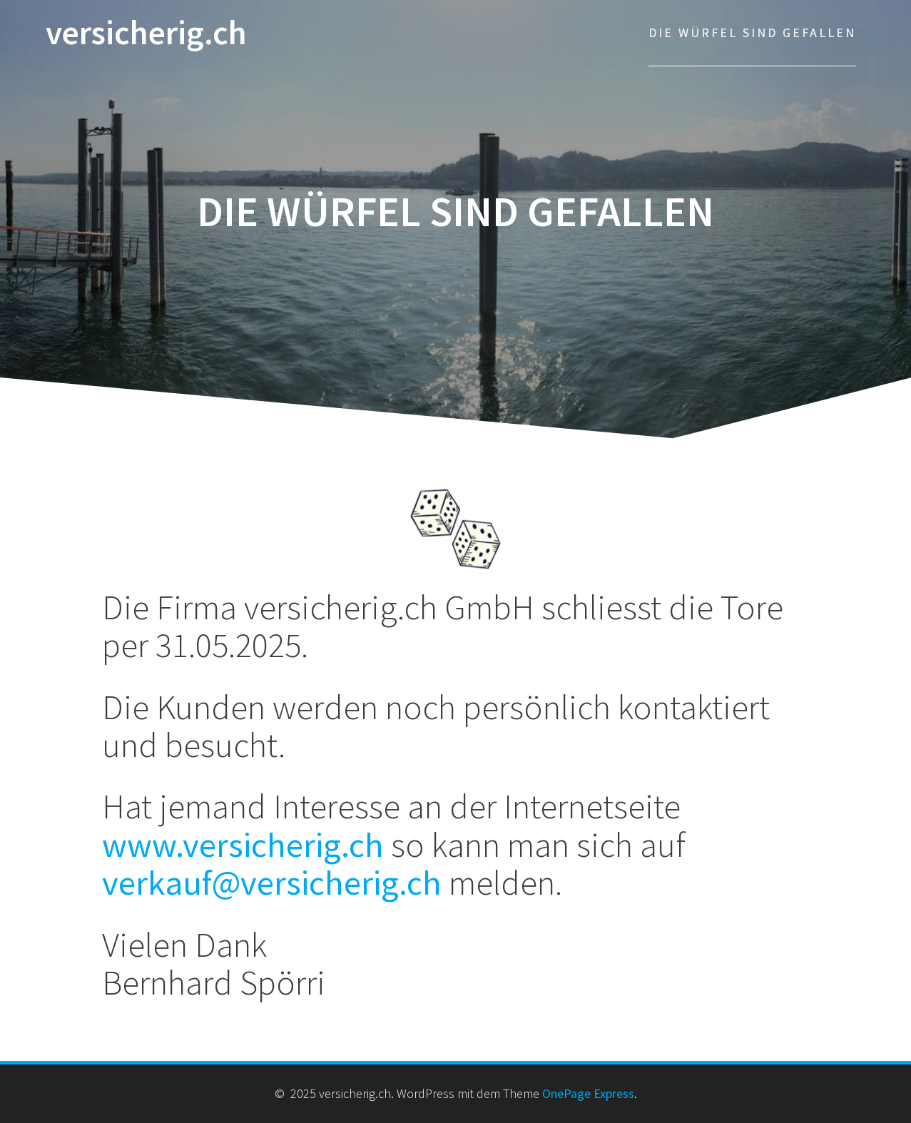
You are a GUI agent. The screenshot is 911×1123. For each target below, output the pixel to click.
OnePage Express (588, 1093)
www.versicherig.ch (243, 844)
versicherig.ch (146, 33)
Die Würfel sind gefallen (752, 32)
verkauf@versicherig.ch (272, 882)
